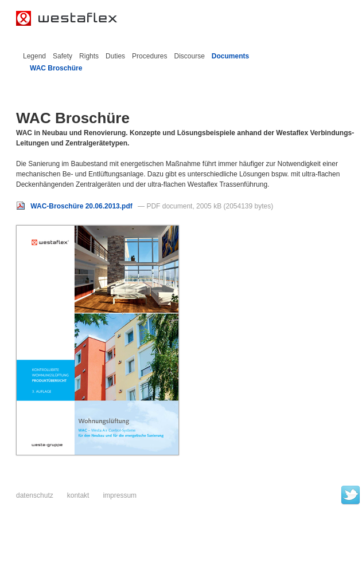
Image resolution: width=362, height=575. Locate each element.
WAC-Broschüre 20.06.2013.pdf (75, 206)
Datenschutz (34, 495)
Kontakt (78, 495)
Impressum (120, 495)
